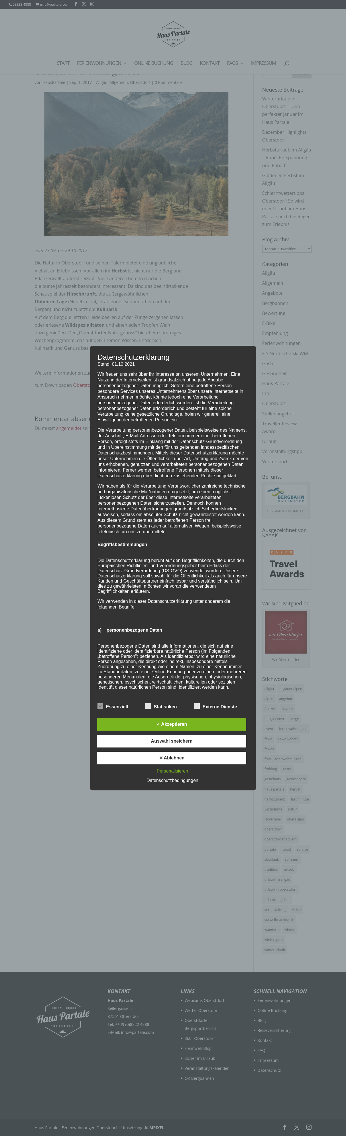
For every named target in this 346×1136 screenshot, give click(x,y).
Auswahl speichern (172, 741)
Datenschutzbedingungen (172, 780)
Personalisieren (172, 771)
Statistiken (161, 706)
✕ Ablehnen (172, 757)
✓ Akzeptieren (171, 724)
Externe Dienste (215, 706)
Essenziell (112, 706)
